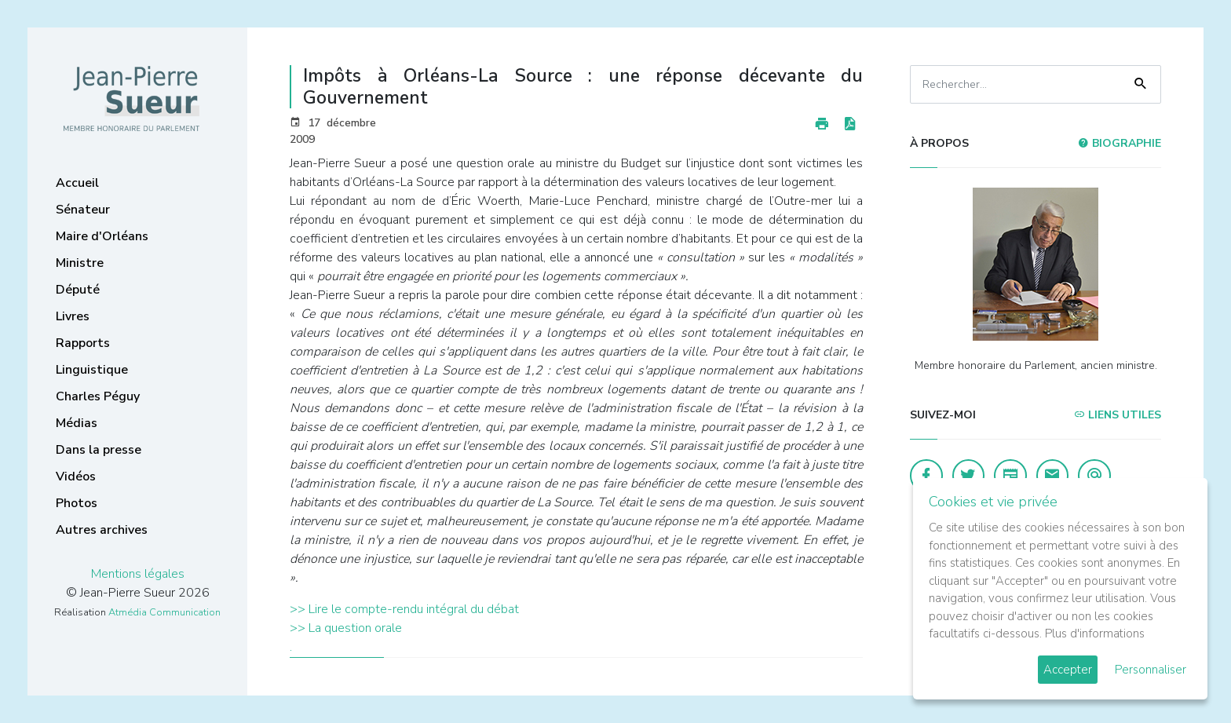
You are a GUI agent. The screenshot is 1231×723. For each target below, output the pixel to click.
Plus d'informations (1095, 633)
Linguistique (92, 369)
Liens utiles (1117, 414)
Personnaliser (1150, 669)
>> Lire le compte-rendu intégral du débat (404, 609)
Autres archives (102, 530)
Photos (76, 503)
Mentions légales (137, 573)
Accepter (1067, 669)
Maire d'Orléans (102, 236)
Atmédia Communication (164, 612)
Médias (76, 423)
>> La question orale (346, 628)
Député (78, 289)
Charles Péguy (98, 396)
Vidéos (76, 476)
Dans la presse (98, 449)
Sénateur (83, 209)
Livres (72, 316)
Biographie (1119, 143)
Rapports (83, 343)
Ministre (80, 263)
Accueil (77, 183)
